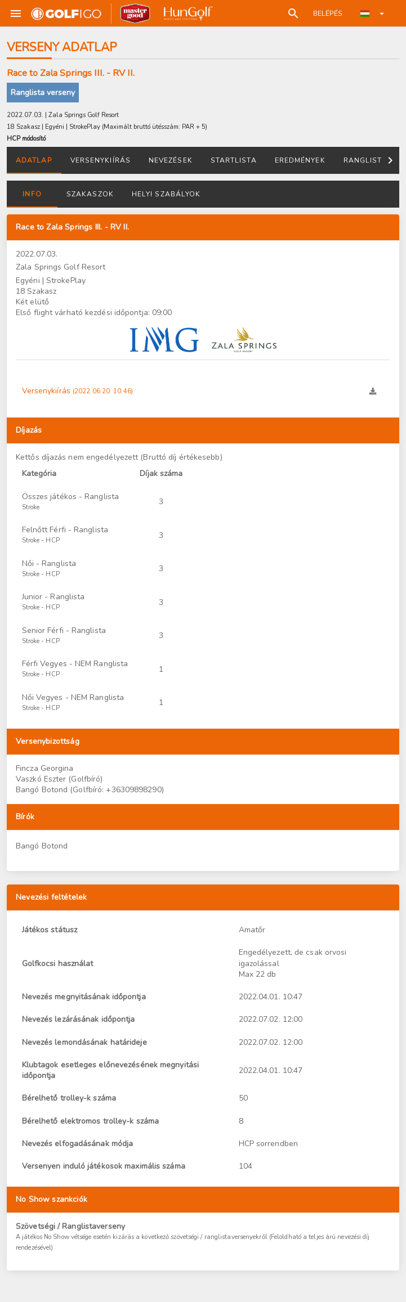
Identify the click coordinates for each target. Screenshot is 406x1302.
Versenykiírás (77, 390)
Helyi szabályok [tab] (166, 194)
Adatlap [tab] (34, 160)
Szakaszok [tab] (90, 194)
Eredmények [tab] (300, 160)
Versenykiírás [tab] (100, 160)
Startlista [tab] (234, 160)
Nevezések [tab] (171, 160)
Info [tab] (32, 194)
